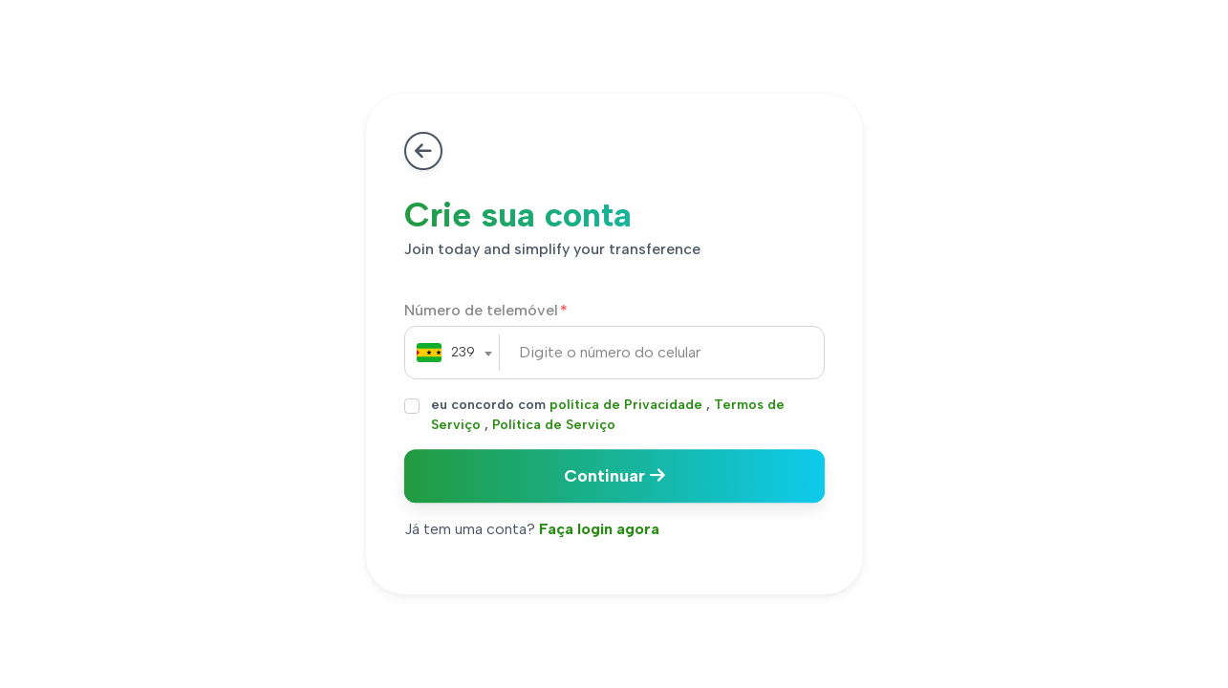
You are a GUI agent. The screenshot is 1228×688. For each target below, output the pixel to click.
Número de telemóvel (481, 310)
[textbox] (446, 352)
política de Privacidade (625, 405)
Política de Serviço (553, 425)
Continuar (614, 475)
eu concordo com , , (608, 415)
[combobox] (446, 352)
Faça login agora (599, 529)
